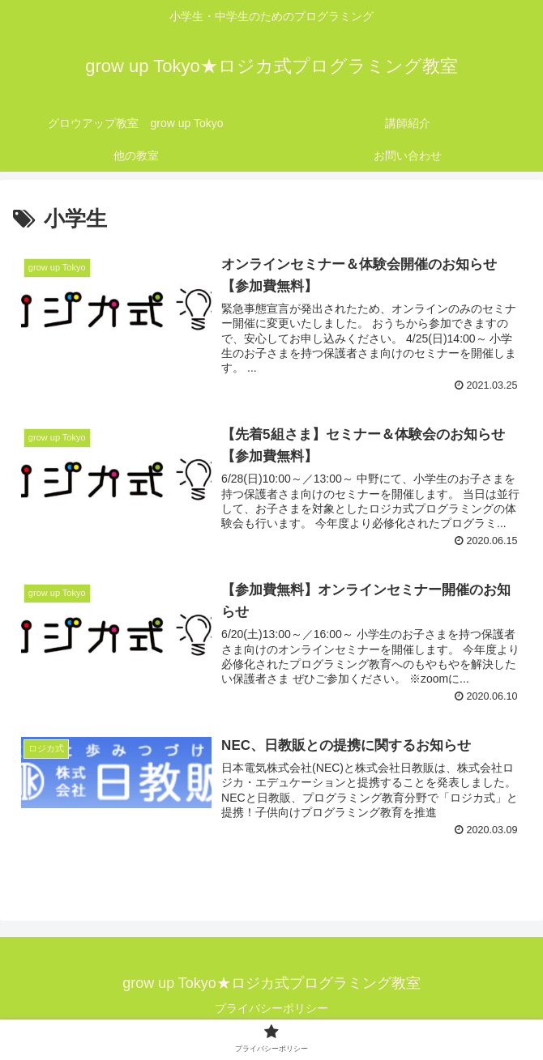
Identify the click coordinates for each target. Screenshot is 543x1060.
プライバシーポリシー (271, 1008)
